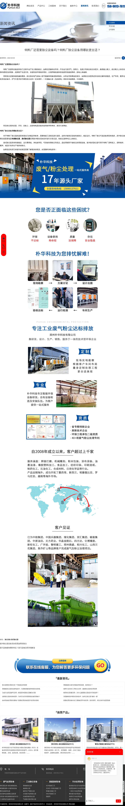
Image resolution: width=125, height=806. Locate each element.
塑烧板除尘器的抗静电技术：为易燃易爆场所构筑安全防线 (21, 689)
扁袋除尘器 (26, 788)
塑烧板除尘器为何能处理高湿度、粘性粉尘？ (78, 685)
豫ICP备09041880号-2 (37, 804)
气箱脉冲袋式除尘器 (29, 799)
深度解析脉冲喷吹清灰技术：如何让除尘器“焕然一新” (80, 696)
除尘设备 (13, 64)
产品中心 (41, 6)
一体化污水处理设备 (75, 791)
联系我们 (95, 6)
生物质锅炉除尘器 (29, 796)
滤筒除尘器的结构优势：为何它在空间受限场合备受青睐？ (21, 696)
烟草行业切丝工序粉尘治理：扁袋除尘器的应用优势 (80, 689)
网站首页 (30, 6)
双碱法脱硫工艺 (51, 791)
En (103, 6)
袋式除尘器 (26, 139)
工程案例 (52, 6)
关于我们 (63, 6)
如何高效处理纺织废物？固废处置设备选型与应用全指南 (20, 700)
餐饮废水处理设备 (75, 794)
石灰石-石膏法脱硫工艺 (53, 788)
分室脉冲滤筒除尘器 (29, 794)
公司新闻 (112, 29)
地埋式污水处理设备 (75, 796)
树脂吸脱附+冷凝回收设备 (8, 788)
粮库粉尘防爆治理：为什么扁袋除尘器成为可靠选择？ (80, 692)
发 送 (118, 801)
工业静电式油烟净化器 (7, 799)
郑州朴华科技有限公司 (61, 804)
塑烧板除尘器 (27, 785)
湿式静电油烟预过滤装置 (8, 794)
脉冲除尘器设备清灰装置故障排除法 (13, 643)
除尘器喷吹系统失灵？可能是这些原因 (14, 685)
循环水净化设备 (74, 799)
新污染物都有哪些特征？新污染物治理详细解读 (17, 648)
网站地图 (72, 804)
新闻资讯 (84, 6)
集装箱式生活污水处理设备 (78, 785)
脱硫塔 (48, 796)
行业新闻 (112, 23)
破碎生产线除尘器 (29, 791)
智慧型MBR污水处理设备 (77, 788)
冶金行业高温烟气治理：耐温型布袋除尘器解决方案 (19, 692)
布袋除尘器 (16, 139)
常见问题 (112, 26)
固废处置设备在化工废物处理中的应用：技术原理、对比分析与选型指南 (86, 700)
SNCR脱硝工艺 (51, 794)
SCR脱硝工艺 (50, 785)
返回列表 (118, 58)
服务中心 (74, 6)
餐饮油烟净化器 (5, 791)
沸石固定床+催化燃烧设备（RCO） (10, 785)
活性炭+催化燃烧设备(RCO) (9, 796)
